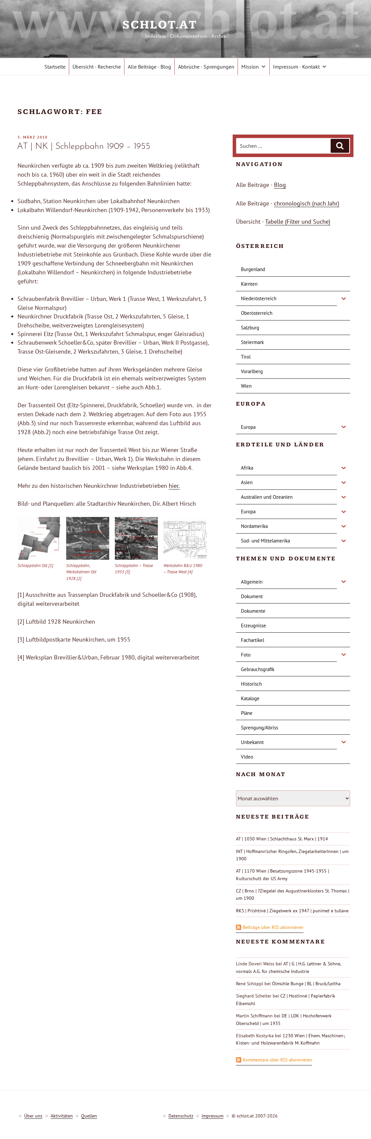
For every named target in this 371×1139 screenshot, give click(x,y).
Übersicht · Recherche (96, 66)
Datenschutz (180, 1116)
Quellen (89, 1116)
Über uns (33, 1116)
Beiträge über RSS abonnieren (273, 927)
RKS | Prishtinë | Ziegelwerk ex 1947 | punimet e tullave (292, 911)
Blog (280, 185)
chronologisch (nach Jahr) (306, 203)
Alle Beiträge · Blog (149, 66)
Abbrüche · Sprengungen (206, 66)
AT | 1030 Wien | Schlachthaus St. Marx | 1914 (282, 839)
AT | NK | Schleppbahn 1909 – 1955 (83, 146)
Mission (253, 66)
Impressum (212, 1116)
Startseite (55, 66)
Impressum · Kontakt (300, 66)
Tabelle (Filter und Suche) (297, 221)
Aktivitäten (62, 1116)
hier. (174, 485)
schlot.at (185, 25)
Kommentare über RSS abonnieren (277, 1060)
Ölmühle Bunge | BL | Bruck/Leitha (306, 984)
